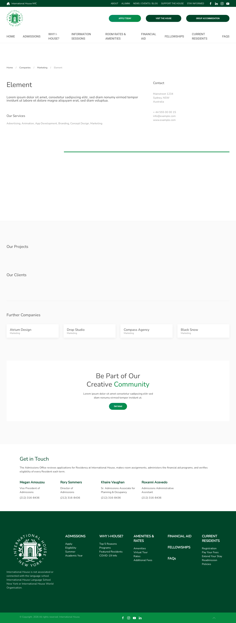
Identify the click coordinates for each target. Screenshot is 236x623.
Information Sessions (81, 36)
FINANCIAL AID (179, 536)
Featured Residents (111, 552)
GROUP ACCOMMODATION (208, 18)
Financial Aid (148, 36)
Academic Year (74, 555)
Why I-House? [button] (53, 36)
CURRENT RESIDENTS (211, 538)
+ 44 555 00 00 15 (164, 112)
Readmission (209, 560)
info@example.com (164, 116)
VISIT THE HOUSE (163, 18)
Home (11, 36)
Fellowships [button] (174, 36)
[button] (214, 618)
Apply (68, 544)
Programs (105, 548)
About (114, 3)
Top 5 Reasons (108, 544)
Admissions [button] (31, 36)
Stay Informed (195, 3)
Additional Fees (143, 560)
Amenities (140, 548)
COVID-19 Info (108, 555)
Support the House (172, 3)
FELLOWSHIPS (179, 547)
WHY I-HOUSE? (111, 536)
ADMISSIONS (75, 536)
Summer (70, 552)
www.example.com (164, 120)
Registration (209, 548)
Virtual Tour (141, 552)
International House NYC (22, 3)
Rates (137, 556)
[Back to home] (15, 18)
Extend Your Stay (212, 556)
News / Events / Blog (145, 3)
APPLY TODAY (125, 18)
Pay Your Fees (210, 552)
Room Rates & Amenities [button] (115, 36)
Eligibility (70, 548)
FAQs (225, 36)
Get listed (118, 406)
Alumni (125, 3)
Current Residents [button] (199, 36)
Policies (206, 564)
